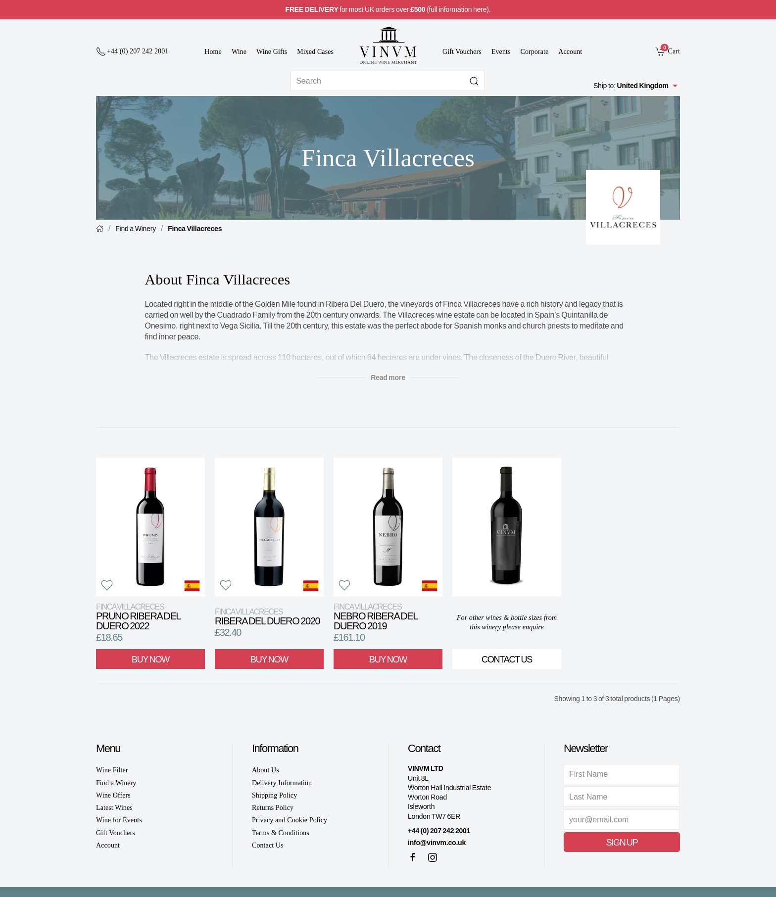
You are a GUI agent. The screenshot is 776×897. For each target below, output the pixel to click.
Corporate (535, 51)
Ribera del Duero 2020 (267, 617)
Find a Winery (135, 229)
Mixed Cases (315, 51)
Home (213, 51)
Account (570, 51)
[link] (668, 51)
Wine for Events (119, 820)
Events (501, 51)
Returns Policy (272, 807)
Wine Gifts (271, 51)
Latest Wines (114, 807)
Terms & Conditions (280, 833)
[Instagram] (432, 857)
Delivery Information (282, 783)
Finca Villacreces (195, 229)
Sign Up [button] (621, 843)
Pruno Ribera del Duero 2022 (138, 617)
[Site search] (388, 81)
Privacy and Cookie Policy (289, 820)
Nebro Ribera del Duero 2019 (375, 617)
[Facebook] (413, 857)
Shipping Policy (274, 795)
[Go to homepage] (388, 45)
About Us (265, 770)
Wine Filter (112, 770)
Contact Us (507, 659)
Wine (239, 51)
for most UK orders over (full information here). (388, 9)
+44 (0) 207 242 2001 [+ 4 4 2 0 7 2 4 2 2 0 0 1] (439, 831)
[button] (107, 585)
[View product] (150, 527)
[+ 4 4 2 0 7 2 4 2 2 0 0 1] (132, 51)
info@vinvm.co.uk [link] (437, 843)
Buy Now (150, 659)
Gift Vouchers (462, 51)
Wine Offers (113, 795)
